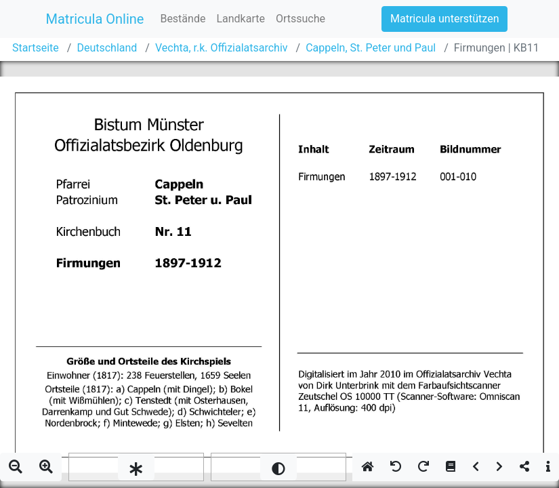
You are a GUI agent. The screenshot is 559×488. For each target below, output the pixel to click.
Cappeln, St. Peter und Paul (371, 47)
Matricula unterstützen (444, 18)
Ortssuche (300, 18)
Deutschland (107, 47)
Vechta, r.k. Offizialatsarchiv (221, 47)
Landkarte (240, 18)
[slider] (136, 467)
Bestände (182, 18)
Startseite (35, 47)
